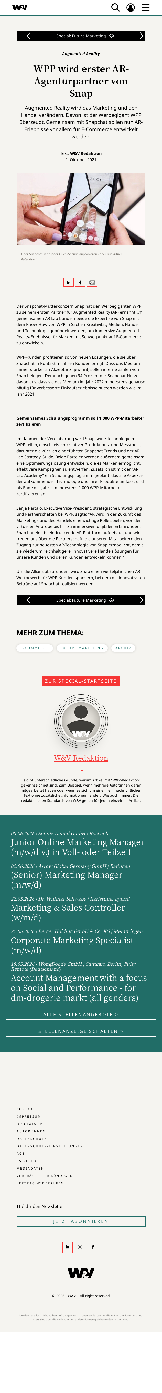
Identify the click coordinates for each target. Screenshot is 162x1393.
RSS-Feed (27, 1161)
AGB (21, 1153)
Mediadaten (30, 1168)
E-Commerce (34, 648)
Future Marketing (82, 648)
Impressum (29, 1116)
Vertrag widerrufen (40, 1183)
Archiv (123, 648)
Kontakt (26, 1109)
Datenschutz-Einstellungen (50, 1146)
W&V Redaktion (86, 153)
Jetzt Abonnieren (81, 1221)
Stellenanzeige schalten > (81, 1031)
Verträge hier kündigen (45, 1176)
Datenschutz (32, 1139)
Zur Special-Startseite (81, 681)
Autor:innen (31, 1131)
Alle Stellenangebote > (80, 1014)
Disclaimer (29, 1124)
